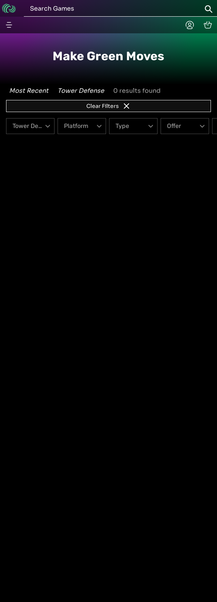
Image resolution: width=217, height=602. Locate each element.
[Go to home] (9, 8)
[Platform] (82, 126)
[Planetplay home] (190, 25)
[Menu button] (9, 25)
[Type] (133, 126)
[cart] (207, 25)
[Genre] (30, 126)
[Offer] (185, 126)
